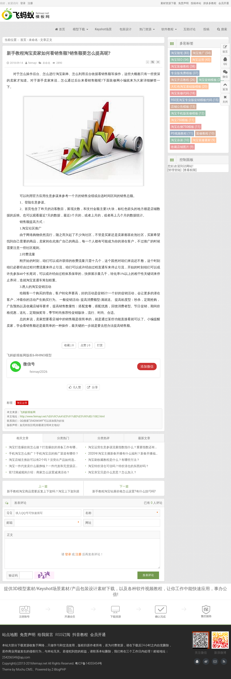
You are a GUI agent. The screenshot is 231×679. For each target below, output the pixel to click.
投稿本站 (196, 3)
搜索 (222, 29)
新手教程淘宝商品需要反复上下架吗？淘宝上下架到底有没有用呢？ (43, 491)
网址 (88, 522)
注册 (30, 3)
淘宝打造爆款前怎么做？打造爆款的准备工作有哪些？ (45, 447)
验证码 (13, 575)
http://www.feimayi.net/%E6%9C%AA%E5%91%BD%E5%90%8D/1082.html (62, 416)
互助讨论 (189, 29)
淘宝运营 (22, 402)
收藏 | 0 (69, 345)
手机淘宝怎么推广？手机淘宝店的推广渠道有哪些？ (43, 453)
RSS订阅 (62, 634)
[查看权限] (189, 170)
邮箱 (9, 522)
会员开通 (223, 3)
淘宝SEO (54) (180, 59)
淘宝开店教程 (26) (183, 80)
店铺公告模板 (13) (183, 106)
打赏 (100, 345)
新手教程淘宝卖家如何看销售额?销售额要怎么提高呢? (58, 53)
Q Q (9, 513)
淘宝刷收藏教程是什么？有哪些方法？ (114, 459)
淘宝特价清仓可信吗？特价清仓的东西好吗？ (118, 466)
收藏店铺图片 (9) (182, 147)
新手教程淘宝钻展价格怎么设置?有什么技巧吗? (124, 491)
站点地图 (10, 634)
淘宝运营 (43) (201, 59)
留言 (225, 48)
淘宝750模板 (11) (182, 120)
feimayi (32, 62)
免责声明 (183, 3)
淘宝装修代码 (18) (183, 93)
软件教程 (167, 29)
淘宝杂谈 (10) (180, 140)
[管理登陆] (174, 170)
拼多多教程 (209, 3)
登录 (22, 3)
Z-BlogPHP (59, 669)
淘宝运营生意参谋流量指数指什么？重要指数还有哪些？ (126, 447)
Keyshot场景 (103, 29)
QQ (225, 61)
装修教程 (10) (205, 133)
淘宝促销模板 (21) (211, 80)
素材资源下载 (168, 3)
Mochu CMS (24, 669)
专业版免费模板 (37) (184, 73)
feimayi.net (40, 663)
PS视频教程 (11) (182, 133)
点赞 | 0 (85, 345)
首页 (60, 29)
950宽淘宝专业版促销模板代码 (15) (194, 100)
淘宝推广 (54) (202, 53)
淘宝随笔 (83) (180, 53)
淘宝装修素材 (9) (204, 140)
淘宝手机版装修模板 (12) (187, 113)
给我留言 (45, 634)
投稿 (206, 29)
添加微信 (146, 366)
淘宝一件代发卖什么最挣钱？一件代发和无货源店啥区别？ (48, 466)
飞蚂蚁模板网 (26, 14)
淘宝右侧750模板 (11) (185, 126)
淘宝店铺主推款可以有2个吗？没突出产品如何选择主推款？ (49, 459)
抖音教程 (80, 634)
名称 (88, 513)
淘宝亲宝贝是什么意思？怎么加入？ (112, 472)
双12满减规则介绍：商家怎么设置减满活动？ (39, 472)
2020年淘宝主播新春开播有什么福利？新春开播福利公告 (126, 453)
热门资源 (145, 29)
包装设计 (125, 29)
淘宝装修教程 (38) (183, 66)
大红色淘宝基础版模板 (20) (189, 86)
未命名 (33, 40)
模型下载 (79, 29)
